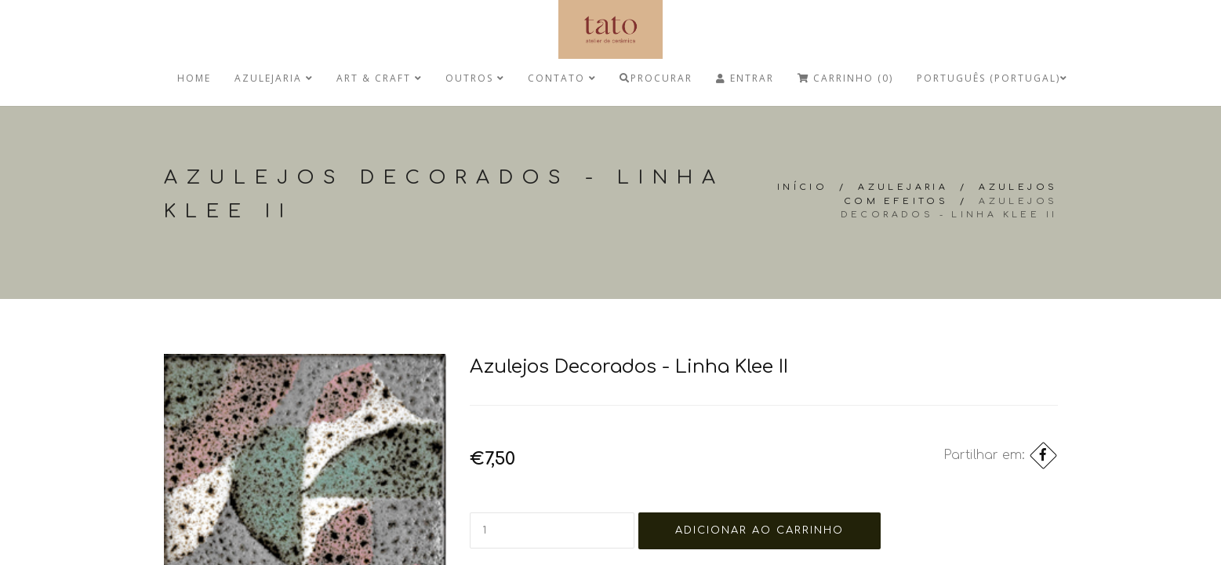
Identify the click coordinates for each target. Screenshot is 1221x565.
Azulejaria (273, 78)
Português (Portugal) (992, 78)
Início (802, 187)
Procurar (656, 78)
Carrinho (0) (845, 78)
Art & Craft (379, 78)
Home (194, 78)
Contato (562, 78)
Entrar (745, 78)
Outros (474, 78)
